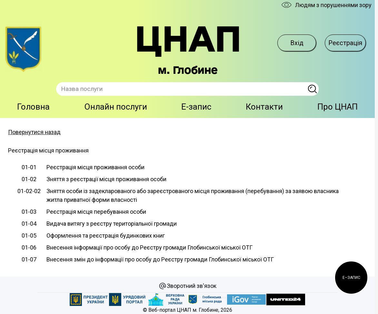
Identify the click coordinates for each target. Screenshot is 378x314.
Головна (33, 107)
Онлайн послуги (115, 107)
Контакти (264, 107)
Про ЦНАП (337, 107)
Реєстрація (345, 43)
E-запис (196, 107)
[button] (351, 277)
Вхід (296, 43)
